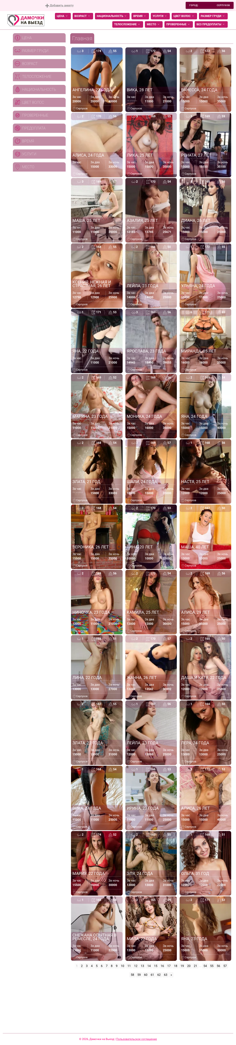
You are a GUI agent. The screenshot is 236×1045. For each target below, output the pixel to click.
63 (165, 975)
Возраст (82, 16)
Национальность (112, 16)
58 (132, 975)
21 (195, 966)
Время (140, 16)
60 (145, 975)
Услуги (160, 16)
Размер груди (213, 16)
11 (129, 966)
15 (155, 966)
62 (159, 975)
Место (154, 24)
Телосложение (127, 24)
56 (218, 966)
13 (142, 966)
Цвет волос (184, 16)
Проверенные (178, 24)
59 (139, 975)
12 (135, 966)
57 (225, 966)
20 (188, 966)
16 (162, 966)
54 (205, 966)
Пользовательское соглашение (136, 1039)
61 (152, 975)
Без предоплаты (211, 24)
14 (149, 966)
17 (169, 966)
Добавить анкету (59, 6)
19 (182, 966)
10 (122, 966)
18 (175, 966)
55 (212, 966)
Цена (63, 16)
